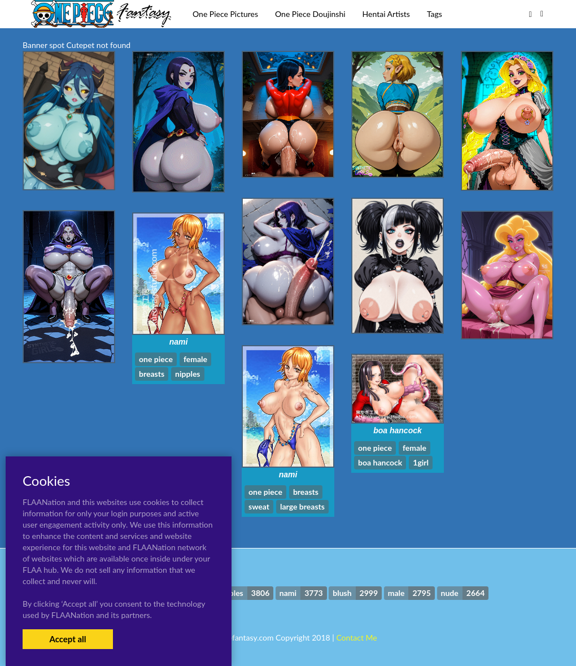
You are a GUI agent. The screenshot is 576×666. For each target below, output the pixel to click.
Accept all (67, 639)
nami (178, 341)
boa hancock (397, 430)
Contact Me (356, 637)
